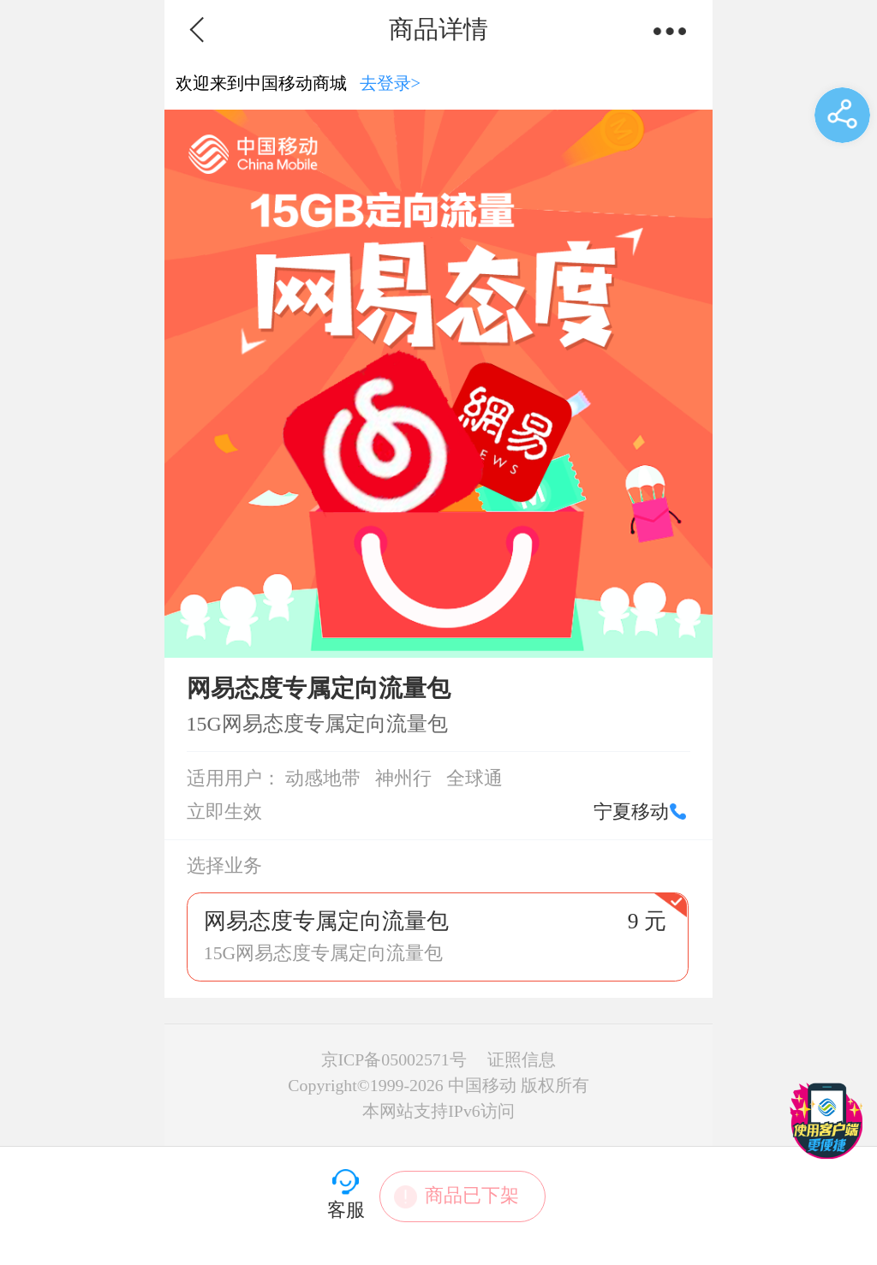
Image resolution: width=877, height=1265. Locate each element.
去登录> (390, 83)
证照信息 (521, 1059)
